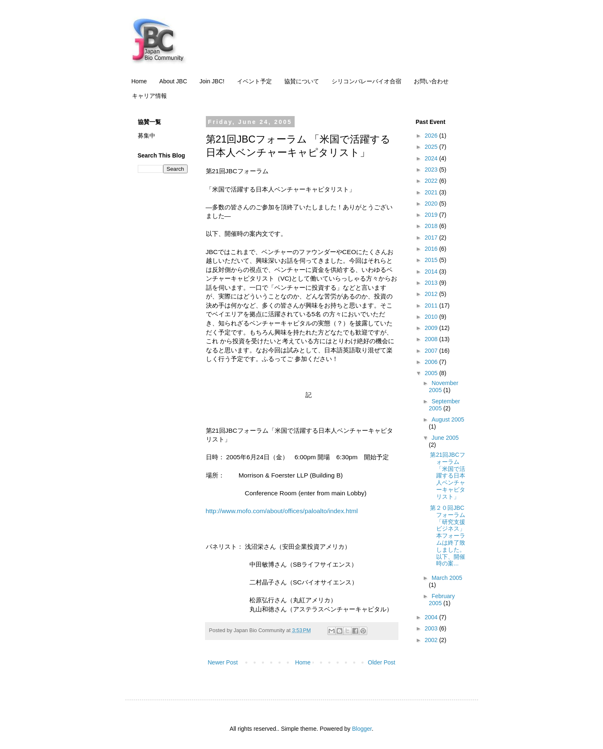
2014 (432, 271)
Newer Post (223, 662)
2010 (432, 316)
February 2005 (442, 599)
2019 (432, 214)
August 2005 (448, 419)
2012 (432, 294)
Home (139, 81)
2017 (432, 237)
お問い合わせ (431, 81)
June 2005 (445, 437)
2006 (432, 362)
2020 (432, 203)
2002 (432, 640)
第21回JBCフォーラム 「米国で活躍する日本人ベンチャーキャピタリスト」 (447, 475)
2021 (432, 192)
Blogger (361, 728)
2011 (432, 305)
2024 (432, 158)
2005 (432, 373)
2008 (432, 339)
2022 (432, 180)
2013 (432, 282)
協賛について (301, 81)
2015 (432, 260)
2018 (432, 226)
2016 (432, 248)
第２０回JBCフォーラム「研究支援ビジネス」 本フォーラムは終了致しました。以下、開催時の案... (447, 535)
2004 (432, 617)
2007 (432, 350)
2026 (432, 135)
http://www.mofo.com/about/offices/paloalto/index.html (282, 510)
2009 (432, 328)
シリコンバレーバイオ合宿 (366, 81)
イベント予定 (254, 81)
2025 (432, 146)
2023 (432, 169)
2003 (432, 628)
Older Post (381, 662)
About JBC (173, 81)
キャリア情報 (149, 95)
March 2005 (447, 577)
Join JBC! (212, 81)
